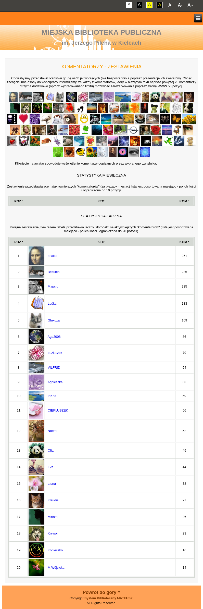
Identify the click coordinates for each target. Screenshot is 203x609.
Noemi (52, 431)
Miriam (52, 517)
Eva (50, 467)
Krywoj (52, 533)
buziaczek (55, 353)
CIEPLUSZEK (58, 410)
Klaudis (53, 500)
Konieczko (55, 550)
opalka (52, 256)
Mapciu (53, 286)
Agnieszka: (55, 382)
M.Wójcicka (56, 567)
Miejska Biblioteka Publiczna (102, 32)
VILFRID (54, 367)
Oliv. (51, 450)
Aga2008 (53, 337)
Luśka (52, 303)
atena (52, 484)
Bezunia (53, 272)
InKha (52, 396)
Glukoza (54, 320)
